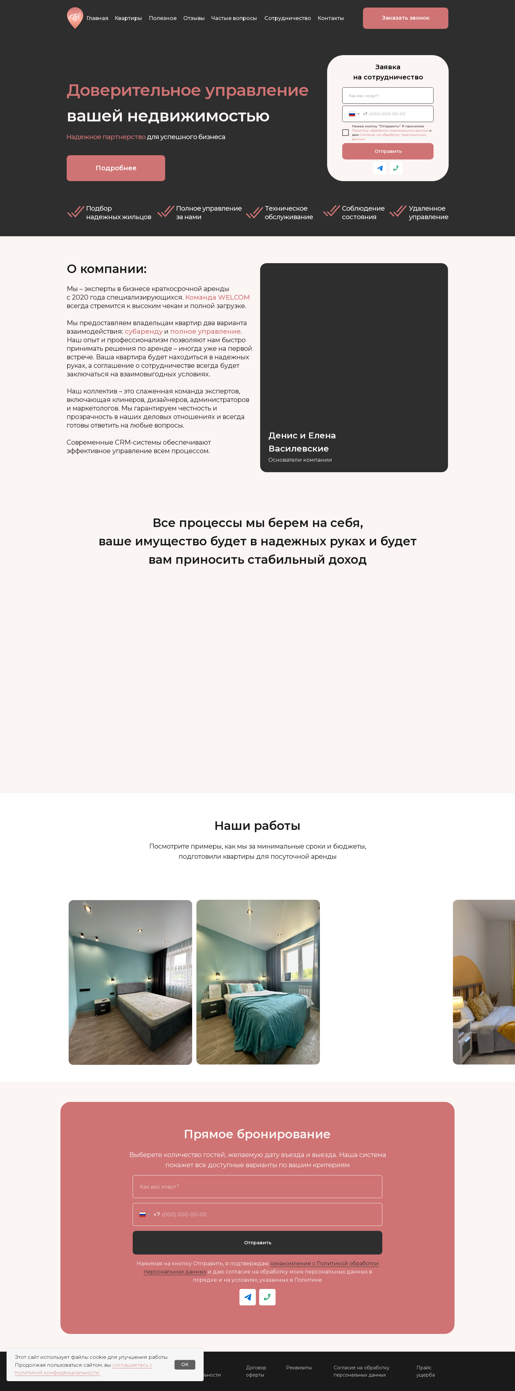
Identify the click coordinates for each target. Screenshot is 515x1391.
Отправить (388, 151)
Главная (97, 18)
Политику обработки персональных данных (390, 130)
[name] (388, 95)
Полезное (163, 18)
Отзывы (194, 18)
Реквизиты (299, 1368)
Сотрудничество (287, 18)
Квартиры (128, 18)
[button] (405, 18)
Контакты (331, 18)
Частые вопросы (234, 18)
